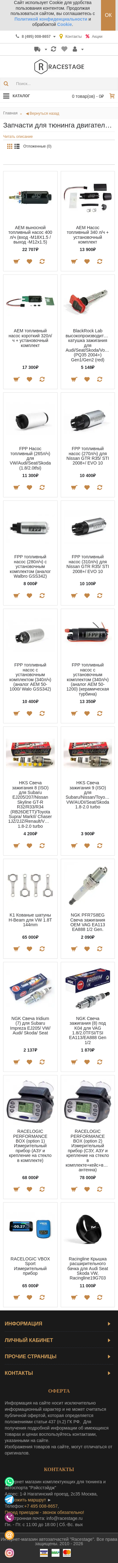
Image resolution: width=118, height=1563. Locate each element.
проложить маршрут (25, 1499)
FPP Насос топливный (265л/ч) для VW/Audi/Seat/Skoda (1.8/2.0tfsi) (30, 458)
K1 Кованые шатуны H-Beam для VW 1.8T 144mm (30, 919)
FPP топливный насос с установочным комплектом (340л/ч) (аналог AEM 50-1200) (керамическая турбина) (87, 679)
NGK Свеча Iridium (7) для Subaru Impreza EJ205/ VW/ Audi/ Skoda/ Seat (30, 1025)
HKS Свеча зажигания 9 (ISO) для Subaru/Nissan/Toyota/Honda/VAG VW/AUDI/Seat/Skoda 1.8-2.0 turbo (89, 794)
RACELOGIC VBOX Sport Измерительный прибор (30, 1266)
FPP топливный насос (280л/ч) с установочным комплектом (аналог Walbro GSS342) (30, 566)
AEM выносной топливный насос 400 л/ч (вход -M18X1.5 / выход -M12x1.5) (30, 234)
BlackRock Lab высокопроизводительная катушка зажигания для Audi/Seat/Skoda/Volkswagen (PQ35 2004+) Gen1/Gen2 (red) (89, 345)
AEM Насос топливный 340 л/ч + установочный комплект (88, 234)
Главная (10, 113)
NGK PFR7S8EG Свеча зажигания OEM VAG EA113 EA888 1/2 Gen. (87, 922)
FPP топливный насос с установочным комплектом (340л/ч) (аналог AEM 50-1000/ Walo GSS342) (30, 676)
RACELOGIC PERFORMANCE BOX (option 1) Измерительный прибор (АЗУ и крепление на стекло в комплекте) (30, 1146)
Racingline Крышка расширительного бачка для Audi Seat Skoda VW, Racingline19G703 (87, 1268)
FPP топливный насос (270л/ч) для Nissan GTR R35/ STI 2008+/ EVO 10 (87, 455)
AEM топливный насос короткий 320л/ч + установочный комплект (30, 338)
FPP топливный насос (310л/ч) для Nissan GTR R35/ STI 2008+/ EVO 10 (87, 564)
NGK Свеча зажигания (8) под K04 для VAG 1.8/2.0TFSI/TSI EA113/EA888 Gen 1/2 (87, 1030)
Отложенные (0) (37, 146)
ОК (108, 15)
